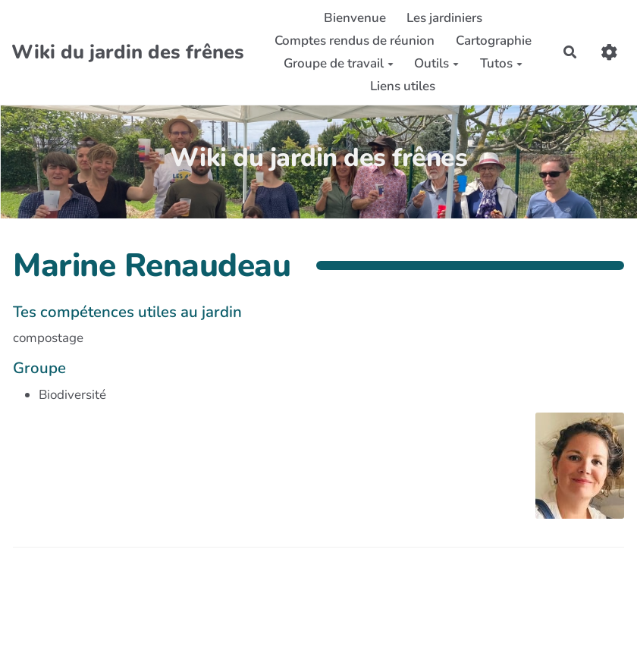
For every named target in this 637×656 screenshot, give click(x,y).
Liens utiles (402, 86)
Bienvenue (355, 18)
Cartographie (494, 40)
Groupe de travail (339, 63)
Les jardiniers (444, 18)
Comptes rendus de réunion (355, 40)
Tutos (501, 63)
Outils (436, 63)
